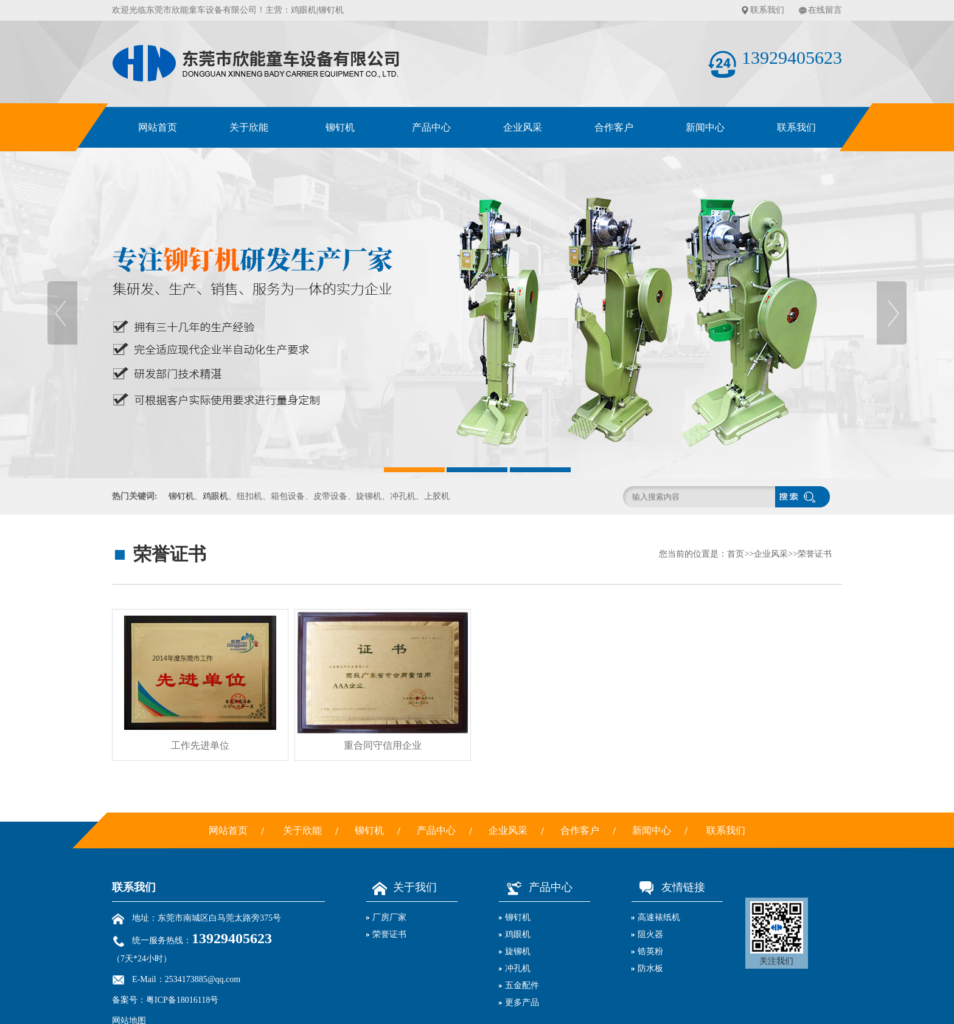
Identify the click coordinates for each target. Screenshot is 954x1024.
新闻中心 (705, 127)
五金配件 (522, 985)
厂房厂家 (389, 917)
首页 (735, 553)
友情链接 (668, 887)
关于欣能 (248, 127)
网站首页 (157, 127)
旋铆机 (518, 951)
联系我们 (767, 10)
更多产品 (522, 1002)
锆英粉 (650, 951)
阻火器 (650, 934)
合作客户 (613, 127)
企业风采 (522, 127)
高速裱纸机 (659, 917)
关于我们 (401, 887)
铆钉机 (340, 127)
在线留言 (825, 10)
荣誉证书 (815, 553)
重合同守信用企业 (383, 745)
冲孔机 (518, 968)
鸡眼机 (303, 10)
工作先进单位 (200, 745)
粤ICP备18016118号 (182, 1000)
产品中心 (431, 127)
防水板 (650, 968)
